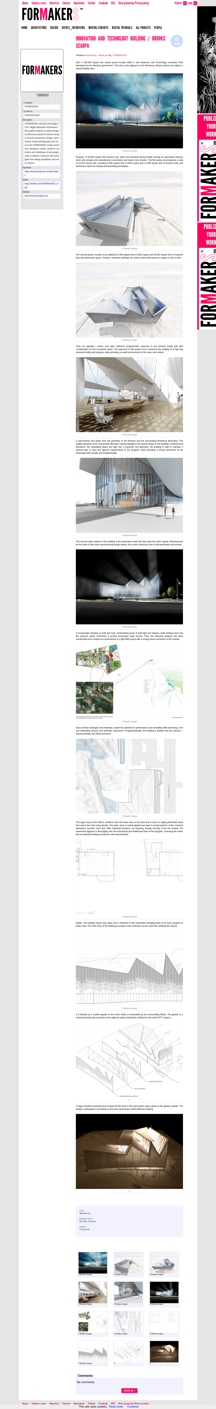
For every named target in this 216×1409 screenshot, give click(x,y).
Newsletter (79, 3)
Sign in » (129, 1390)
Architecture (39, 28)
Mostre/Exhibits (98, 28)
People (158, 28)
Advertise (54, 3)
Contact (66, 3)
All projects (143, 28)
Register (181, 3)
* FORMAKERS (42, 95)
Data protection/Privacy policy (134, 3)
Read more (116, 1406)
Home (24, 28)
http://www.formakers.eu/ (36, 196)
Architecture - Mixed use (96, 55)
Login (192, 3)
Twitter (91, 3)
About (25, 3)
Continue (133, 1406)
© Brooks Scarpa (92, 1263)
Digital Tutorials (122, 28)
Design (54, 28)
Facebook (103, 3)
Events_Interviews (73, 28)
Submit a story (39, 3)
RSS (113, 3)
